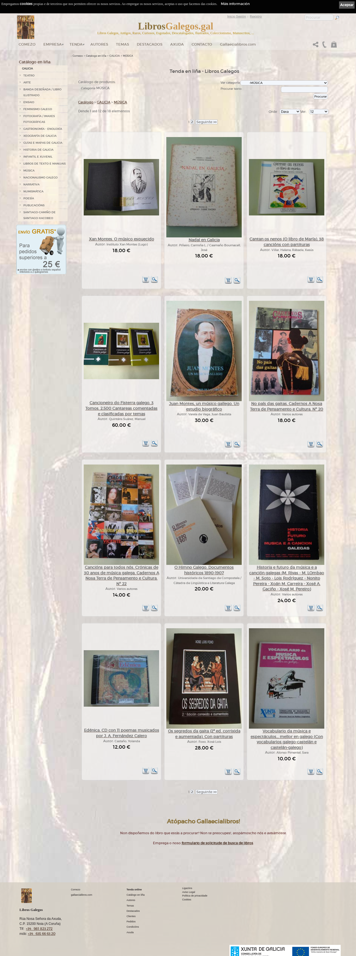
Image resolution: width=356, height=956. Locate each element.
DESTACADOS (149, 44)
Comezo (27, 44)
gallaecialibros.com (81, 894)
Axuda (177, 44)
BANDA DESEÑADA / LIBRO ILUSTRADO (42, 92)
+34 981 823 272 (39, 929)
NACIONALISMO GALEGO (40, 177)
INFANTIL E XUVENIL (37, 156)
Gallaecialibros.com (238, 44)
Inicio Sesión (236, 16)
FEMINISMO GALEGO (37, 109)
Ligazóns (187, 888)
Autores (99, 44)
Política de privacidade (194, 895)
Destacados (133, 911)
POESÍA (28, 198)
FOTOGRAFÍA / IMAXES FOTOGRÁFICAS (39, 119)
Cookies (186, 899)
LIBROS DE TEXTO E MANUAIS (44, 163)
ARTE (27, 82)
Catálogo (85, 102)
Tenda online (134, 889)
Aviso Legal (188, 892)
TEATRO (28, 75)
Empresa (52, 44)
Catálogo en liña (96, 55)
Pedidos (131, 921)
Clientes (131, 916)
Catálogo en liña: (35, 61)
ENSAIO (28, 102)
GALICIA (27, 68)
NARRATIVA (31, 184)
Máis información (235, 4)
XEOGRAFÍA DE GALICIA (39, 136)
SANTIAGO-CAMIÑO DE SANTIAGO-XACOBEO (39, 215)
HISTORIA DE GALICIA (38, 150)
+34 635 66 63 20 (41, 934)
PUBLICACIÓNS (33, 205)
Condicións (133, 926)
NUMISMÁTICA (33, 191)
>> (206, 122)
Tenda (76, 44)
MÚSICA (28, 170)
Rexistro (256, 16)
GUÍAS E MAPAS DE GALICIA (42, 143)
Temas (122, 44)
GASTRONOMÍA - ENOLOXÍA (42, 129)
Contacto (202, 44)
